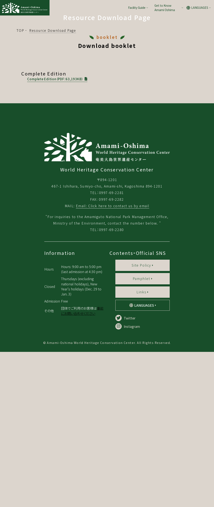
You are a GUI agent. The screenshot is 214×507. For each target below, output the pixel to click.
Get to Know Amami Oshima (164, 7)
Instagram (127, 482)
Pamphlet (141, 433)
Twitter (125, 473)
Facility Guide (136, 7)
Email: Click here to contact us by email (112, 360)
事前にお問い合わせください (82, 466)
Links (141, 447)
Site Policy (141, 420)
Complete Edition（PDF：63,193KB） (55, 139)
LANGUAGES (199, 7)
